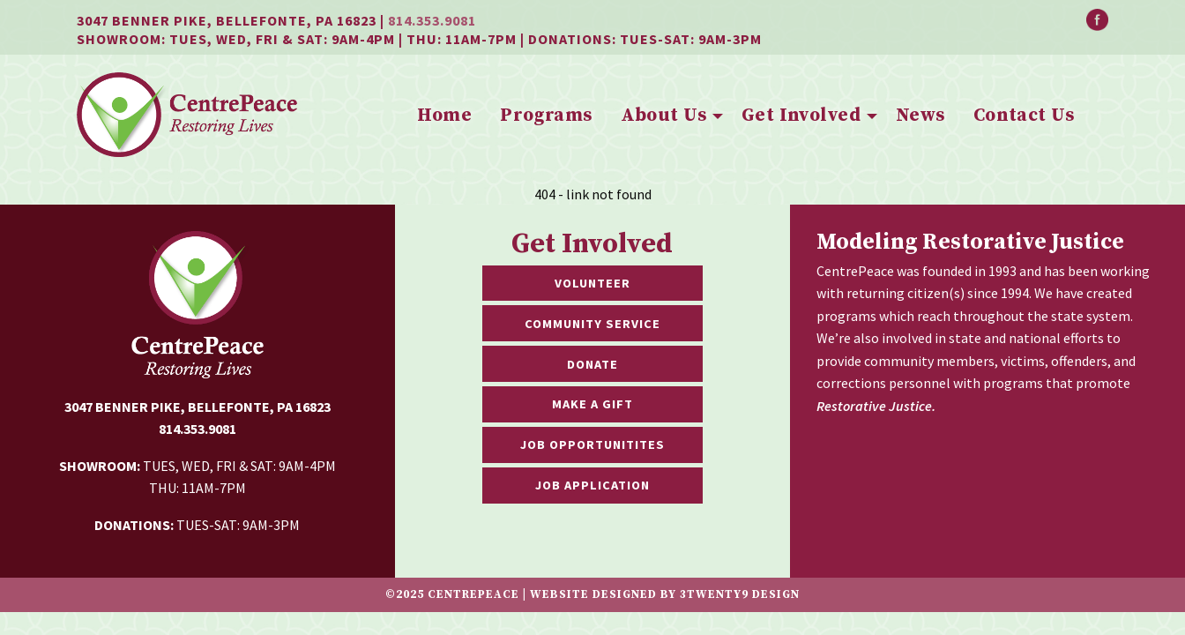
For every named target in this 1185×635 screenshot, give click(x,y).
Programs (546, 115)
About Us (663, 115)
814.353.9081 (432, 20)
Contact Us (1023, 115)
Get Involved (801, 115)
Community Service (592, 324)
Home (444, 115)
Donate (592, 364)
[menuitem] (444, 116)
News (920, 115)
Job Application (592, 485)
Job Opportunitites (592, 444)
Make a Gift (592, 404)
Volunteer (592, 283)
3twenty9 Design (740, 594)
